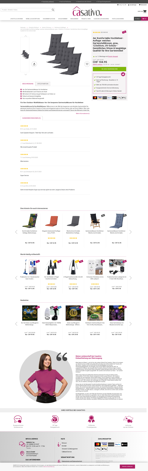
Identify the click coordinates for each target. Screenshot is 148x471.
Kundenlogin (132, 5)
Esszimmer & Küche (49, 19)
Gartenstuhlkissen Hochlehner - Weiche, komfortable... (95, 232)
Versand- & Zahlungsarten (70, 449)
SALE (137, 19)
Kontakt (64, 446)
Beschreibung (27, 84)
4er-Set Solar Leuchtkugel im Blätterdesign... (30, 324)
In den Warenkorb (109, 69)
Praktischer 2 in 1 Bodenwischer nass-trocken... (29, 278)
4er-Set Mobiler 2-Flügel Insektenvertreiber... (51, 278)
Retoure (64, 443)
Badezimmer (74, 19)
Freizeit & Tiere (86, 19)
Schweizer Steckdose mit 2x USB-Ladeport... (94, 278)
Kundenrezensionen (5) (31, 118)
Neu (144, 19)
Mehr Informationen (82, 113)
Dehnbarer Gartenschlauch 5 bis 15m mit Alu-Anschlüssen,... (95, 324)
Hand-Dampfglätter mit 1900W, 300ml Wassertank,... (51, 324)
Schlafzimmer (62, 19)
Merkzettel (143, 5)
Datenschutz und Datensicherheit (72, 461)
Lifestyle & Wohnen (16, 19)
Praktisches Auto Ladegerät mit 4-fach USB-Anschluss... (116, 278)
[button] (26, 36)
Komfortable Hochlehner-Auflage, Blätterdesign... (29, 232)
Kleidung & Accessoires (101, 19)
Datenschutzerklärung (48, 466)
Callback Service (67, 451)
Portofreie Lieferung (48, 1)
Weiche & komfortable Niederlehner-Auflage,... (73, 232)
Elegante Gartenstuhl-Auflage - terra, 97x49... (51, 232)
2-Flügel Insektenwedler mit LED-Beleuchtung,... (73, 278)
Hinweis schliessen (127, 466)
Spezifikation (42, 84)
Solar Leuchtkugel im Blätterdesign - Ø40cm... (73, 324)
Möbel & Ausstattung (33, 19)
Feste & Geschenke (118, 19)
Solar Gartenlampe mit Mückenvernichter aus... (117, 324)
